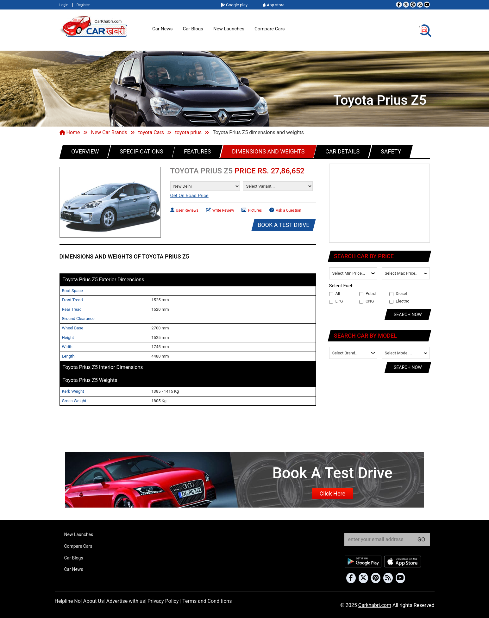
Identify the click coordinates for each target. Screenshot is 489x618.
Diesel (398, 293)
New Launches (228, 29)
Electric (399, 301)
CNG (366, 301)
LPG (336, 301)
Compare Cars (269, 29)
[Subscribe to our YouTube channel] (427, 5)
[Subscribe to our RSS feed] (420, 5)
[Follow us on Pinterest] (413, 5)
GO (421, 539)
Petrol (367, 293)
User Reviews (184, 210)
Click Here (332, 493)
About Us (93, 601)
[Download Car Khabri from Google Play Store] (363, 561)
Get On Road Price (189, 195)
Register (83, 5)
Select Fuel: (341, 286)
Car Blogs (193, 29)
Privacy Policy (163, 601)
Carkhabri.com (374, 605)
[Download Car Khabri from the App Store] (403, 561)
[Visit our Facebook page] (399, 5)
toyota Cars (151, 132)
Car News (162, 29)
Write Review (220, 210)
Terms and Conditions (207, 601)
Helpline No (68, 601)
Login (64, 5)
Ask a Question (285, 210)
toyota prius (188, 132)
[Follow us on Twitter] (406, 5)
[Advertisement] (379, 203)
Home (70, 132)
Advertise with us (125, 601)
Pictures (251, 210)
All (334, 293)
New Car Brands (109, 132)
